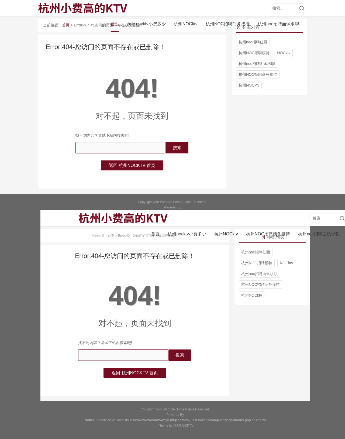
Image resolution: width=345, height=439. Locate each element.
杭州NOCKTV (183, 425)
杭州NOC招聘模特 (254, 53)
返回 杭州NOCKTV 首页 (132, 165)
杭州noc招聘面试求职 (278, 24)
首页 (115, 24)
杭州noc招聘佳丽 (253, 42)
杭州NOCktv (186, 24)
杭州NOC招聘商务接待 (228, 24)
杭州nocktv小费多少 (146, 24)
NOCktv (283, 53)
